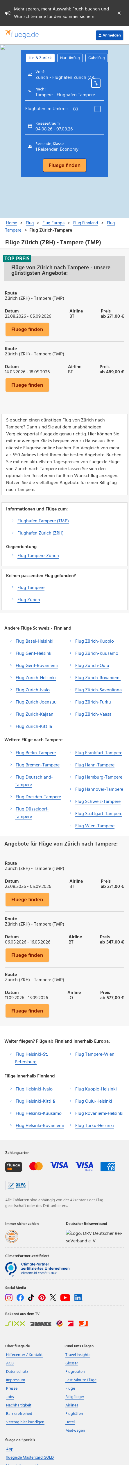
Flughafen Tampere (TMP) (43, 521)
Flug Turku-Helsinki (94, 1126)
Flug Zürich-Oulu (92, 666)
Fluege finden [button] (27, 329)
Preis (106, 311)
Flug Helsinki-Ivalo (34, 1089)
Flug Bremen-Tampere (38, 765)
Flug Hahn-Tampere (94, 765)
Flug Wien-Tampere (94, 826)
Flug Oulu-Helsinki (93, 1101)
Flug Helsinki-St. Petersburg (31, 1058)
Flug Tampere (30, 588)
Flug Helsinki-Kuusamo (39, 1113)
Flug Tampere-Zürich (38, 556)
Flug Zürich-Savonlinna (98, 690)
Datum (12, 311)
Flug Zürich (28, 600)
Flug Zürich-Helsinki (36, 678)
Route (11, 293)
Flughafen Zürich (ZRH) (40, 533)
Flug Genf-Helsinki (34, 653)
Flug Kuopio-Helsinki (96, 1089)
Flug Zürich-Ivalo (33, 690)
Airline (76, 311)
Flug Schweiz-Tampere (98, 802)
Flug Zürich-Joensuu (36, 702)
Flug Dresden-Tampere (38, 797)
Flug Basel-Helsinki (34, 641)
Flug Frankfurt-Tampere (98, 753)
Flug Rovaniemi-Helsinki (99, 1113)
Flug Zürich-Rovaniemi (98, 678)
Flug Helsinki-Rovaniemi (40, 1126)
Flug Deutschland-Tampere (34, 781)
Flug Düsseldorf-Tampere (32, 813)
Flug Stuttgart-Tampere (98, 814)
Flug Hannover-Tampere (99, 789)
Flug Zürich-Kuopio (94, 641)
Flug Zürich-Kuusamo (96, 653)
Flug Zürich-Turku (93, 702)
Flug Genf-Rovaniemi (37, 666)
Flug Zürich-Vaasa (93, 714)
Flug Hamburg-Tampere (98, 777)
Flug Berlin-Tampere (36, 753)
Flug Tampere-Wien (94, 1054)
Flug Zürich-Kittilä (34, 726)
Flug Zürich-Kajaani (35, 714)
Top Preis (17, 258)
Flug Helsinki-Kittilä (35, 1101)
